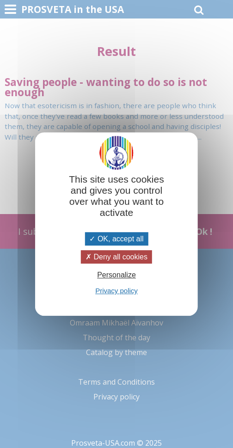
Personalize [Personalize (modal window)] (116, 275)
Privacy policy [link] (116, 291)
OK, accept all (116, 239)
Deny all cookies (116, 257)
